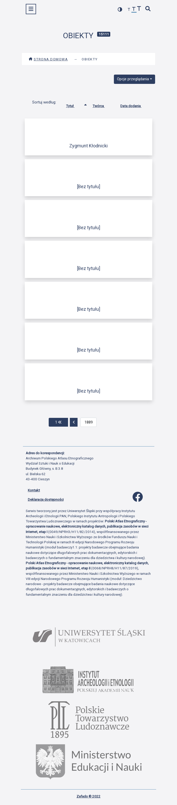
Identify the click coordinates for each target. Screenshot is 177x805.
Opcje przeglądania (133, 79)
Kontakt (34, 490)
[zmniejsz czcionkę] (129, 10)
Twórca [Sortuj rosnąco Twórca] (102, 105)
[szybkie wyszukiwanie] (147, 9)
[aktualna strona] (88, 422)
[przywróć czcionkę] (134, 10)
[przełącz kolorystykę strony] (120, 9)
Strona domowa (48, 59)
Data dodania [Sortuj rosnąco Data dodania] (134, 105)
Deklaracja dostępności (46, 499)
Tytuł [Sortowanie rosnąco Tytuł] (74, 105)
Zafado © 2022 (88, 796)
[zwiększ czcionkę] (139, 9)
